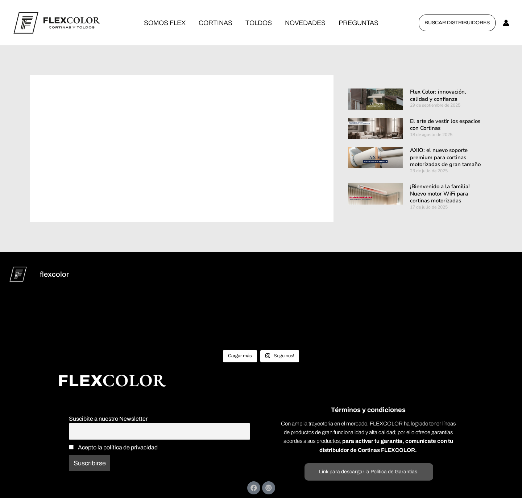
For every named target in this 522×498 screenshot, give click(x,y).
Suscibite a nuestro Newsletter (108, 419)
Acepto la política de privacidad (113, 447)
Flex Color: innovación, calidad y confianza (438, 95)
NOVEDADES (305, 22)
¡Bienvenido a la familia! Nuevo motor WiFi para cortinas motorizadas (440, 193)
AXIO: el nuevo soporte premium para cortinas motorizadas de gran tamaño (445, 157)
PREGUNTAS (358, 22)
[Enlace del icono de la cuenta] (506, 23)
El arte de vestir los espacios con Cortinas (445, 125)
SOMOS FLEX (165, 22)
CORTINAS (215, 22)
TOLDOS (258, 22)
